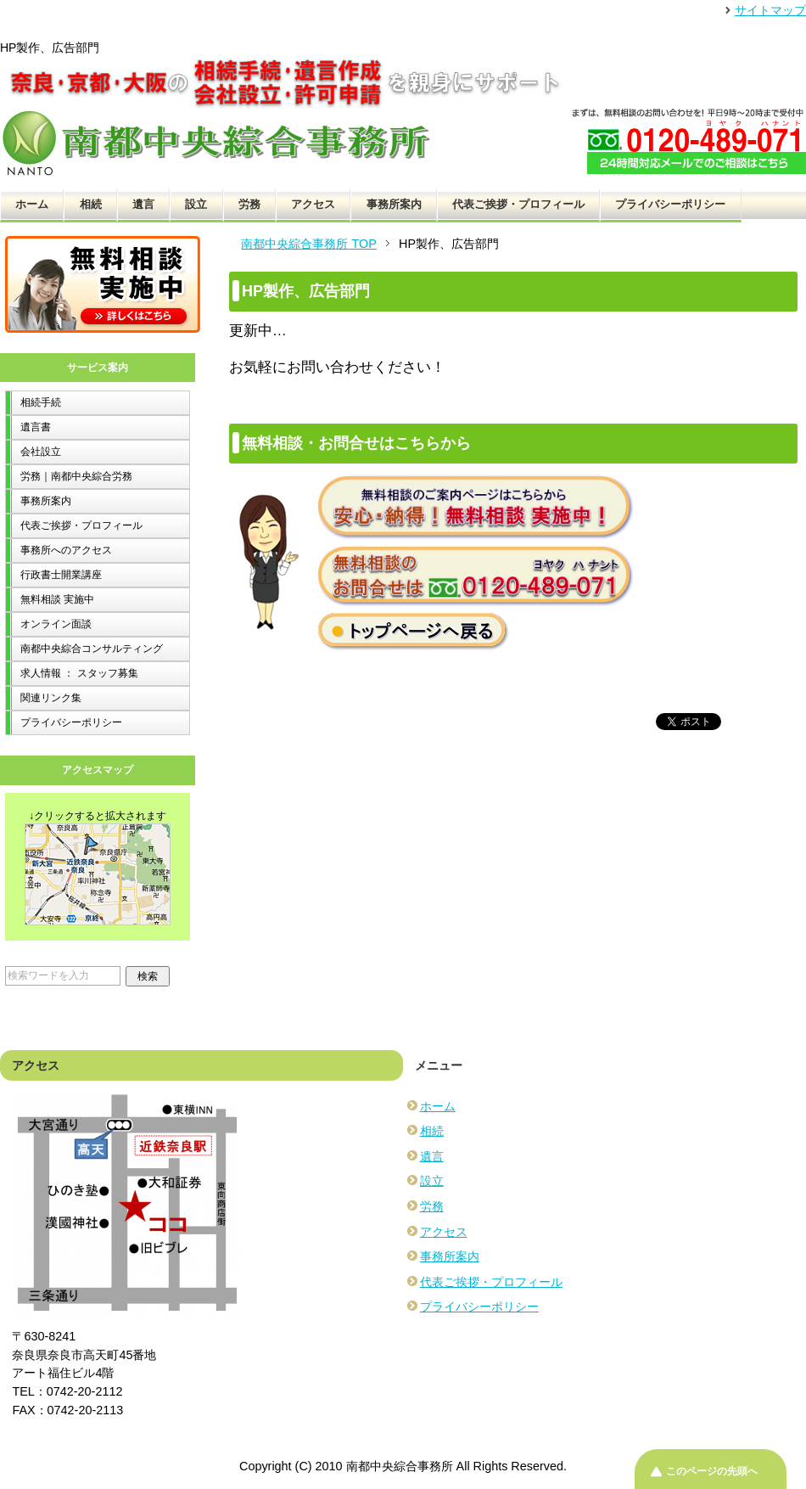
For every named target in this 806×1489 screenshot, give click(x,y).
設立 (196, 204)
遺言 (143, 204)
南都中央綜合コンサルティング (91, 649)
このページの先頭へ (712, 1471)
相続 (91, 204)
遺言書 (35, 427)
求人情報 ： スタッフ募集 (79, 673)
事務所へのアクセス (66, 550)
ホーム (31, 204)
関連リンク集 (50, 698)
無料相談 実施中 (57, 599)
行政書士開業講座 (61, 575)
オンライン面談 (56, 624)
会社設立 (40, 452)
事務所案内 (394, 204)
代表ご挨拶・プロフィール (518, 204)
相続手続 (40, 402)
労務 (249, 204)
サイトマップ (770, 10)
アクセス (313, 204)
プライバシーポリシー (670, 204)
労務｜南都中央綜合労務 (76, 476)
